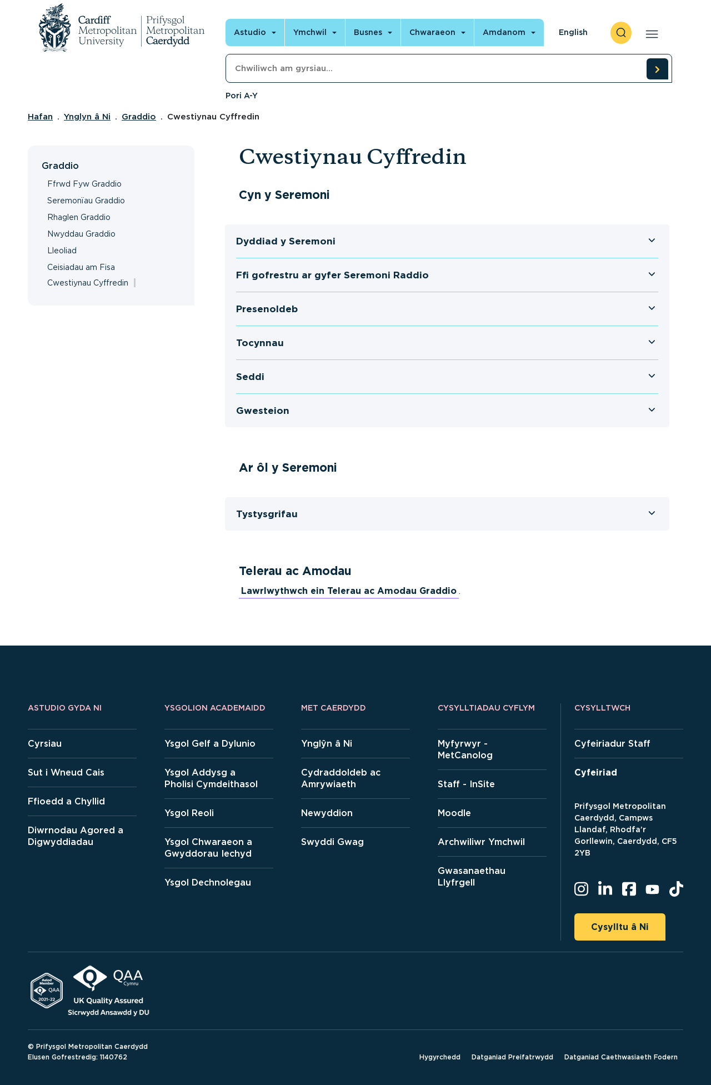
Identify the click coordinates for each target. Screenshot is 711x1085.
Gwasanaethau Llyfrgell (471, 877)
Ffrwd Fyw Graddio (84, 183)
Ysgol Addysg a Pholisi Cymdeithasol (211, 778)
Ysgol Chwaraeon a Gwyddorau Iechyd (208, 848)
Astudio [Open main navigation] (250, 32)
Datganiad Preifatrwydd (512, 1057)
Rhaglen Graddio (79, 217)
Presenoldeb (267, 308)
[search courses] (657, 68)
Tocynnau (260, 342)
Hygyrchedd (439, 1057)
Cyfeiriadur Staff (612, 743)
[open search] (621, 33)
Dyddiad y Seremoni (286, 241)
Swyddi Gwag (332, 842)
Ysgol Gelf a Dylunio (210, 743)
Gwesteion (262, 410)
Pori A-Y (242, 95)
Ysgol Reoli (189, 813)
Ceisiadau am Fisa (81, 267)
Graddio (139, 117)
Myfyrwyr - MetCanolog (465, 749)
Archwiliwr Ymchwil (481, 842)
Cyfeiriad (595, 772)
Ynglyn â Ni (87, 117)
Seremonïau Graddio (86, 200)
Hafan (40, 117)
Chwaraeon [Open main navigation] (432, 32)
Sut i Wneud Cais (66, 772)
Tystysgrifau (267, 513)
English (573, 32)
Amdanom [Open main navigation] (504, 32)
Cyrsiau (45, 743)
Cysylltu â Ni (620, 927)
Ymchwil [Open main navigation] (310, 32)
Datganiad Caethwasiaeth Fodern (621, 1057)
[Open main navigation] (649, 33)
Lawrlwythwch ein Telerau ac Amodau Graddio (349, 591)
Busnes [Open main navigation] (368, 32)
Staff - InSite (466, 784)
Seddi (250, 376)
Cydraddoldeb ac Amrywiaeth (340, 778)
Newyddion (327, 813)
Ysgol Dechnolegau (207, 882)
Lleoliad (62, 250)
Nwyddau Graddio (81, 233)
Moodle (454, 813)
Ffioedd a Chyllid (66, 801)
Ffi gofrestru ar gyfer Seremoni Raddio (332, 275)
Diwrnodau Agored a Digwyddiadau (75, 836)
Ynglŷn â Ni (326, 743)
